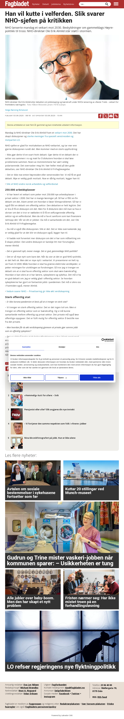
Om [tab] (97, 347)
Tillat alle (97, 378)
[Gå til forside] (17, 4)
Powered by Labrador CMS (62, 715)
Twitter (75, 693)
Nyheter (36, 4)
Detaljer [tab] (62, 347)
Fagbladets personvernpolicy (40, 706)
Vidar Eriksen (31, 693)
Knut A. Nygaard (27, 690)
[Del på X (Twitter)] (105, 116)
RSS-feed (102, 697)
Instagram (49, 696)
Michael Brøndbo (29, 687)
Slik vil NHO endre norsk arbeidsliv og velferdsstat (32, 184)
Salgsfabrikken (62, 690)
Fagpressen (35, 703)
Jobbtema (56, 4)
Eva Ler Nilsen (31, 684)
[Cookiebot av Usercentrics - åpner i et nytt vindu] (103, 340)
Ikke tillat (27, 378)
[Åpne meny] (116, 4)
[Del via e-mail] (111, 116)
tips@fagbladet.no (75, 687)
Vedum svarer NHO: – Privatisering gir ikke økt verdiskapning (38, 291)
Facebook (64, 693)
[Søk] (107, 4)
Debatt (45, 4)
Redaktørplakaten (70, 703)
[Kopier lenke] (116, 116)
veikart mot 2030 (63, 132)
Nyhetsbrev (68, 4)
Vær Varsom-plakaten (93, 703)
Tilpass (62, 378)
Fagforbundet (59, 684)
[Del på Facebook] (100, 116)
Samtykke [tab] (26, 347)
